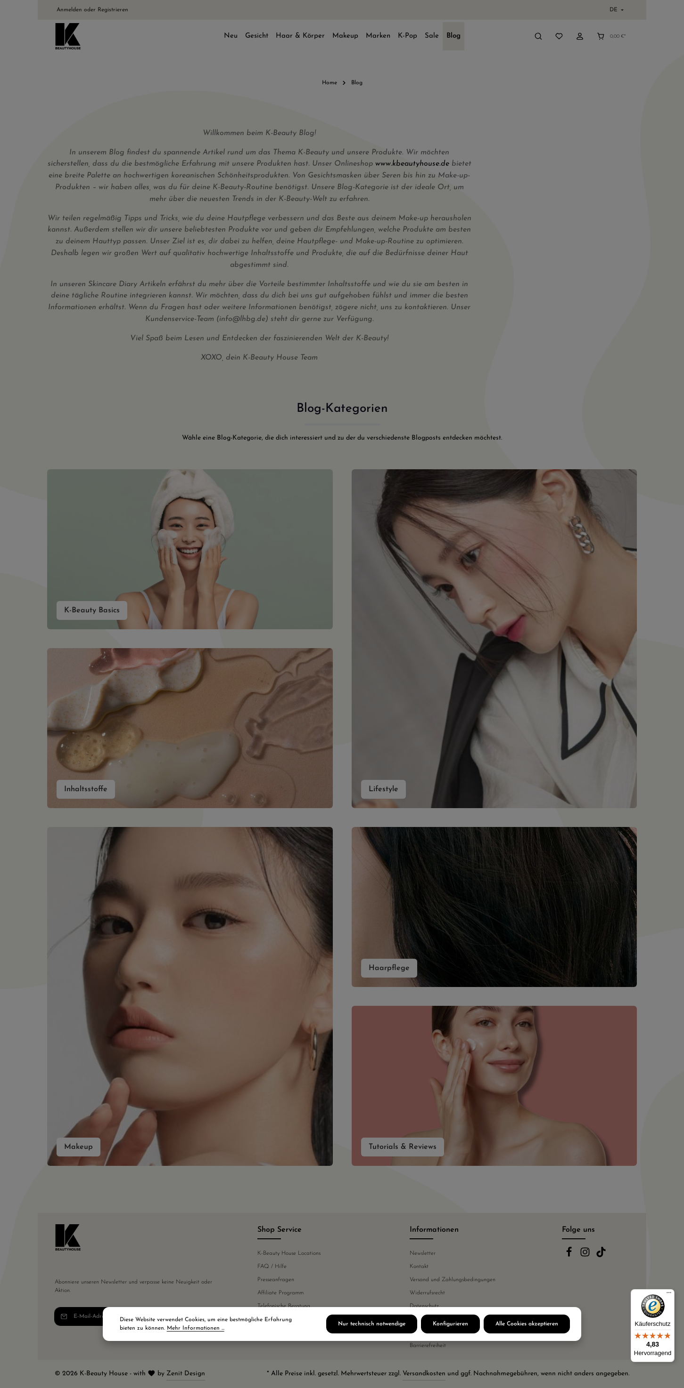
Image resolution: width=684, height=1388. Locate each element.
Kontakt (419, 1266)
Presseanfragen (275, 1280)
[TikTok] (601, 1256)
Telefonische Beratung (283, 1306)
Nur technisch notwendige (371, 1324)
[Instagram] (586, 1256)
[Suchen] (538, 36)
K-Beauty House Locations (289, 1253)
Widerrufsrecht (427, 1293)
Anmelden (69, 10)
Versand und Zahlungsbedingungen (452, 1280)
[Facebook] (570, 1256)
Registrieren (113, 10)
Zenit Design (185, 1373)
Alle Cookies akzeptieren (526, 1324)
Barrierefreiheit (428, 1345)
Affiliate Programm (280, 1293)
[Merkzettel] (559, 36)
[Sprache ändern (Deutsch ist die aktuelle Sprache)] (615, 10)
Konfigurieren (450, 1324)
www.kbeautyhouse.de (412, 164)
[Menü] (669, 1294)
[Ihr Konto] (579, 36)
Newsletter (423, 1253)
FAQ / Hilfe (272, 1266)
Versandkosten (424, 1373)
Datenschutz (424, 1306)
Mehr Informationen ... (195, 1329)
